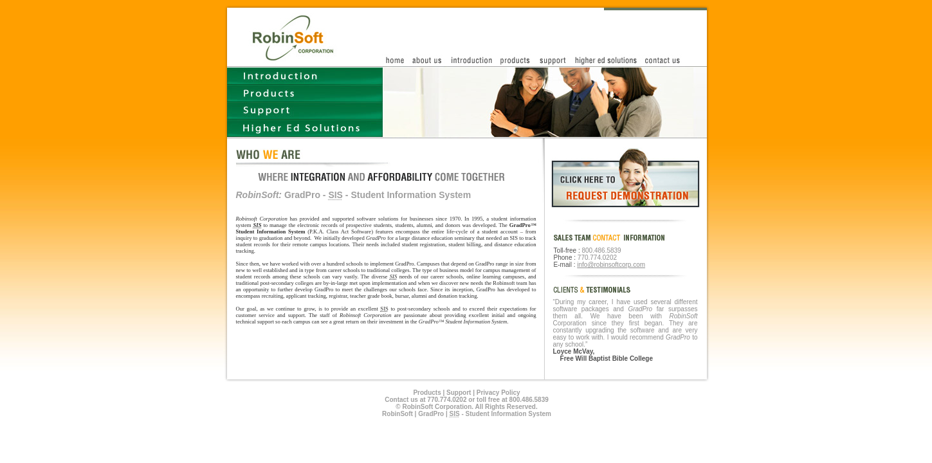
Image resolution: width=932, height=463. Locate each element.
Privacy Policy (498, 392)
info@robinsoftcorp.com (611, 264)
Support (458, 392)
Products (427, 392)
